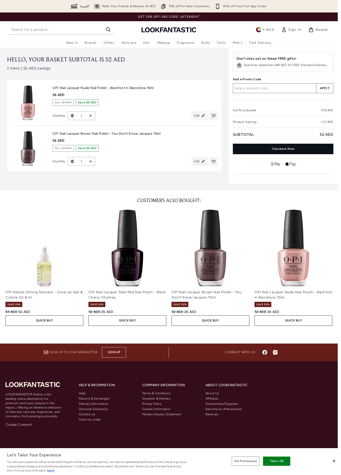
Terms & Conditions (156, 393)
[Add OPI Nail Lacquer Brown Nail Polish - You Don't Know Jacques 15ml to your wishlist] (213, 161)
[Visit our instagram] (275, 352)
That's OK (277, 461)
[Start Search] (108, 29)
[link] (291, 29)
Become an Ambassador (224, 409)
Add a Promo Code (247, 79)
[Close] (334, 461)
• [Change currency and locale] (265, 29)
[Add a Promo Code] (274, 88)
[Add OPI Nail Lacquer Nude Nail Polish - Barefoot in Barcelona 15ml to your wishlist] (213, 115)
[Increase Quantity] (90, 115)
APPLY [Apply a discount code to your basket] (325, 88)
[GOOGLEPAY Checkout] (275, 164)
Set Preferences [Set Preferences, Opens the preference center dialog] (245, 461)
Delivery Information (93, 404)
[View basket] (318, 29)
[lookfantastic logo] (169, 29)
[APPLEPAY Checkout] (291, 164)
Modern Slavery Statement (161, 414)
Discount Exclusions (93, 409)
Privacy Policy (152, 404)
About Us (212, 393)
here (50, 470)
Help (82, 393)
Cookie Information (156, 409)
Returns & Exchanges (94, 398)
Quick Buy (44, 320)
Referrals (212, 414)
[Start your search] (61, 29)
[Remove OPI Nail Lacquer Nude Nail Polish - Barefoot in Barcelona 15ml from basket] (72, 115)
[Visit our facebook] (265, 352)
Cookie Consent (18, 425)
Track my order (90, 419)
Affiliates (212, 398)
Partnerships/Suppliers (222, 404)
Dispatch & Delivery (156, 398)
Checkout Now (283, 149)
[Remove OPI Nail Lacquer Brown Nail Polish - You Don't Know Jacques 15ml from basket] (72, 161)
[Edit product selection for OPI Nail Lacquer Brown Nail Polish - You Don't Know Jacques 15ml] (200, 161)
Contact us (87, 414)
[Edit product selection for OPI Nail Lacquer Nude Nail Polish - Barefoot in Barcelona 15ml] (200, 115)
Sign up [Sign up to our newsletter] (114, 352)
